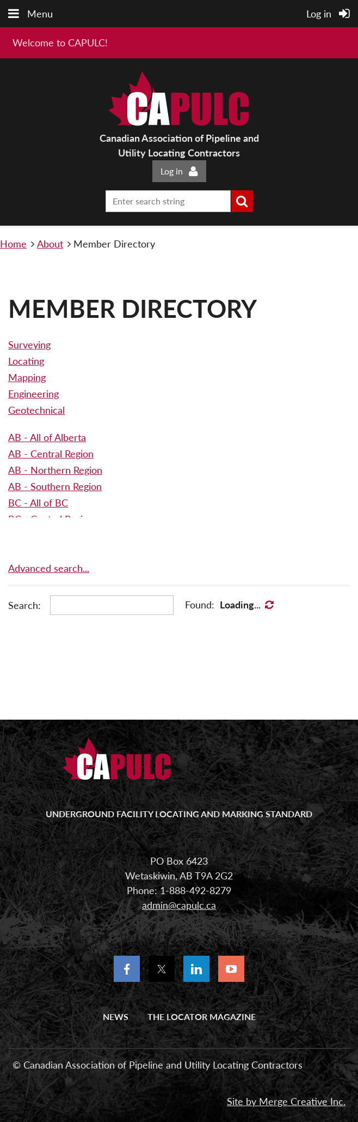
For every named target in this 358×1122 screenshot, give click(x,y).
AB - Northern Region (55, 470)
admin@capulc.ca (179, 905)
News (115, 1016)
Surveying (29, 345)
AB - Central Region (51, 454)
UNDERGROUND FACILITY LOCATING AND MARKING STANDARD (179, 814)
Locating (26, 361)
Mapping (27, 377)
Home (13, 244)
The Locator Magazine (201, 1016)
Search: (24, 605)
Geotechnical (36, 410)
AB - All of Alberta (47, 437)
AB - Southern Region (55, 486)
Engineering (33, 394)
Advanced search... (48, 568)
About (50, 244)
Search (242, 201)
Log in (172, 171)
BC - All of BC (38, 503)
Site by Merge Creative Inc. (286, 1101)
